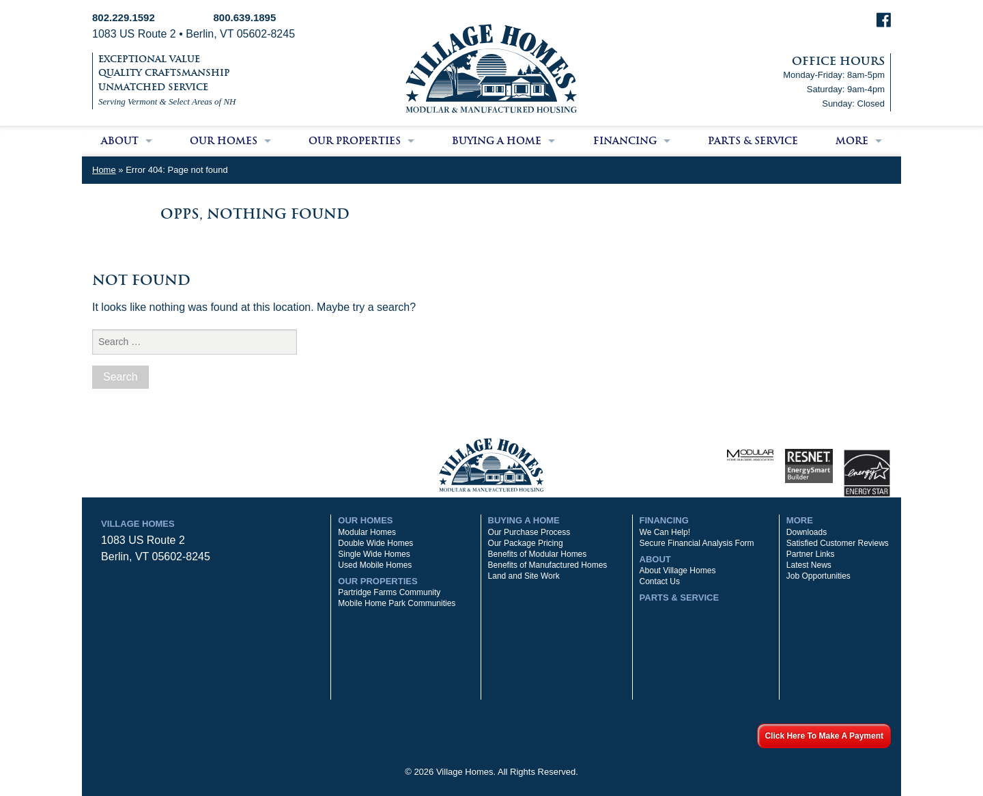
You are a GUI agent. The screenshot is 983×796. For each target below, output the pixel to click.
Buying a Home (496, 141)
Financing (625, 141)
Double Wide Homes (375, 543)
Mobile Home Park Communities (396, 603)
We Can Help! (665, 532)
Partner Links (810, 554)
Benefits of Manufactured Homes (548, 565)
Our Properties (355, 141)
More (852, 141)
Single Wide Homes (374, 554)
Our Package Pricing (525, 543)
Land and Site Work (524, 576)
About (120, 141)
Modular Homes (367, 532)
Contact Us (660, 581)
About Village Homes (678, 570)
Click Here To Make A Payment (824, 736)
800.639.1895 (245, 17)
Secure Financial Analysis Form (697, 543)
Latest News (808, 565)
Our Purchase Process (529, 532)
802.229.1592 (123, 17)
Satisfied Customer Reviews (837, 543)
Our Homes (223, 141)
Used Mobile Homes (375, 565)
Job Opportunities (818, 576)
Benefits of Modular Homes (537, 554)
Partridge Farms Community (389, 592)
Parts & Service (753, 141)
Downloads (806, 532)
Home (104, 170)
